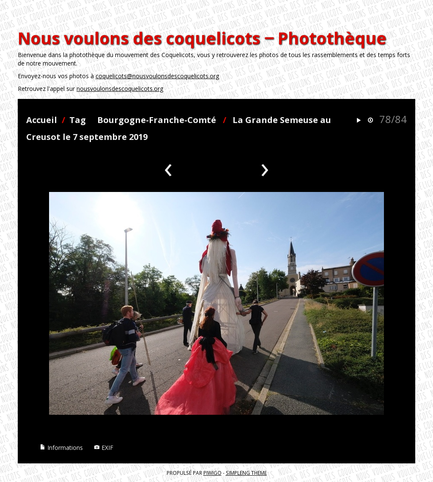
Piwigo (212, 472)
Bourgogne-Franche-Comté (156, 120)
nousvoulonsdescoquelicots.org (120, 89)
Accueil (41, 120)
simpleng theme (246, 472)
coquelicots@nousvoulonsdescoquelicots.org (157, 76)
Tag (77, 120)
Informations (61, 448)
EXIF (103, 448)
